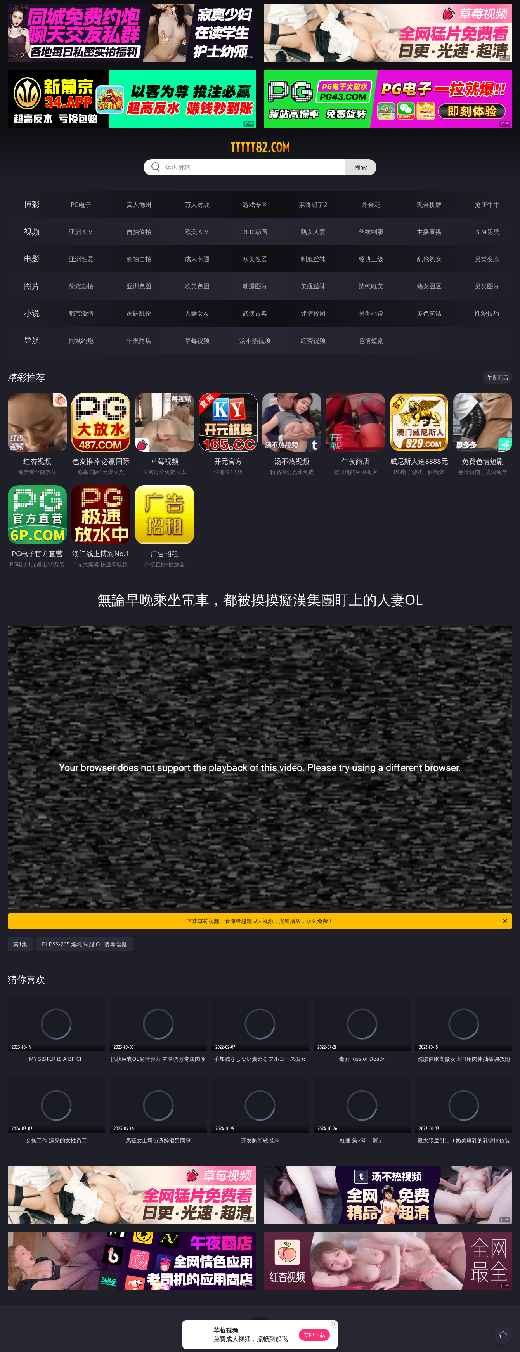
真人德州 (139, 204)
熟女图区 (429, 286)
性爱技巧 (487, 313)
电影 (32, 258)
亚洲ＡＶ (81, 231)
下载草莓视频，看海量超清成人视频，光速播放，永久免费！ (347, 921)
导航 (32, 340)
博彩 (32, 204)
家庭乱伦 (139, 313)
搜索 (361, 167)
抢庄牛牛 (487, 204)
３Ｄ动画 (255, 231)
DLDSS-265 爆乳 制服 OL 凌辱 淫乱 (84, 944)
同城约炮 (81, 340)
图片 (32, 286)
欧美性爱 (255, 259)
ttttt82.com (260, 147)
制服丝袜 (313, 259)
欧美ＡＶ (197, 231)
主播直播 (429, 231)
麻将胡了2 (313, 204)
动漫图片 (255, 286)
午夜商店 (139, 340)
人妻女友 (197, 313)
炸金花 (371, 204)
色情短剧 (371, 340)
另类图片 (487, 286)
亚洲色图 (139, 286)
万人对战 (197, 204)
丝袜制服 (371, 231)
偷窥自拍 (81, 286)
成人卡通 (197, 259)
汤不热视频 (254, 340)
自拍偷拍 (139, 231)
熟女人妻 (313, 231)
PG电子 (81, 204)
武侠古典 (255, 313)
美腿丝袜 (313, 286)
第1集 (20, 944)
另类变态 (487, 259)
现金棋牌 (429, 204)
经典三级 (371, 259)
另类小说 (371, 313)
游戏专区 (255, 204)
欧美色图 (197, 286)
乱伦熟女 (429, 259)
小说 (32, 313)
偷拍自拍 (139, 259)
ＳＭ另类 (487, 231)
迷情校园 (313, 313)
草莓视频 (197, 340)
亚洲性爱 (81, 259)
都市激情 (81, 313)
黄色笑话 (429, 313)
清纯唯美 (371, 286)
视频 (32, 231)
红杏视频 (313, 340)
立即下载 (314, 1334)
